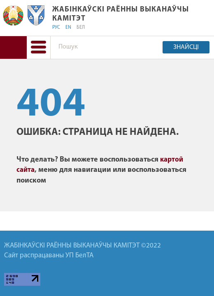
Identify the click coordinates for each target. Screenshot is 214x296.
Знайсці (186, 47)
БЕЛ (81, 27)
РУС (56, 27)
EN (68, 27)
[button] (38, 47)
